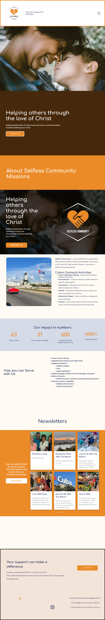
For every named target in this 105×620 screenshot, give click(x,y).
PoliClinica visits (39, 454)
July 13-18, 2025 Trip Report (88, 455)
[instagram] (52, 607)
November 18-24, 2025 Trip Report (63, 455)
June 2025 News (39, 494)
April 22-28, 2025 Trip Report (63, 495)
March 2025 (84, 494)
